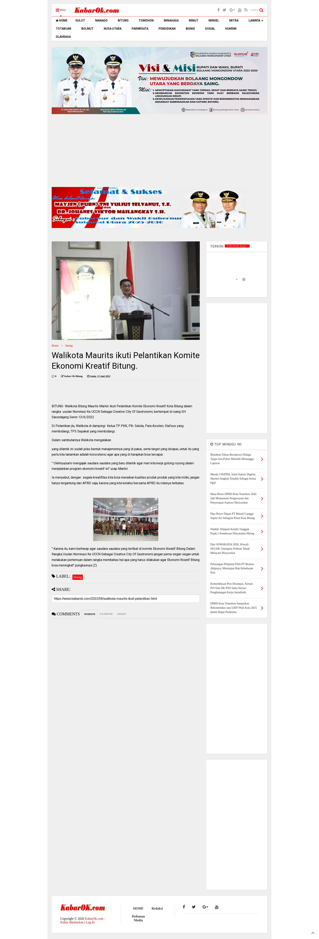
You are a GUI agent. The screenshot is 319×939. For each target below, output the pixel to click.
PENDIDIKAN (167, 28)
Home (55, 345)
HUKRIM (230, 28)
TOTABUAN (63, 28)
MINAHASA (171, 20)
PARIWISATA (140, 28)
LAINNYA (256, 20)
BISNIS (190, 28)
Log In (90, 922)
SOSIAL (210, 28)
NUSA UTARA (112, 28)
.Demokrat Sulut (237, 246)
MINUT (193, 20)
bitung (69, 345)
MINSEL (214, 20)
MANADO (101, 20)
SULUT (80, 20)
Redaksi (157, 908)
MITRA (233, 20)
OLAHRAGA (63, 36)
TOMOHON (146, 20)
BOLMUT (87, 28)
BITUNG (123, 20)
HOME (61, 20)
